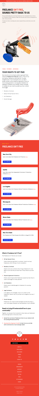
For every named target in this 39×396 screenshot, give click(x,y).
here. (26, 157)
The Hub (19, 374)
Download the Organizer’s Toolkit (12, 323)
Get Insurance (19, 379)
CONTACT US (19, 359)
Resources (19, 371)
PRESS (19, 357)
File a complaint (7, 161)
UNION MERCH (19, 349)
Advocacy (19, 369)
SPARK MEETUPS (19, 366)
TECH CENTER (19, 352)
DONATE (19, 354)
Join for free (19, 343)
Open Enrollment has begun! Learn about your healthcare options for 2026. (22, 1)
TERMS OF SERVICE (19, 391)
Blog (19, 376)
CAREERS (19, 364)
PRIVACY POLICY (19, 393)
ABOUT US (19, 346)
